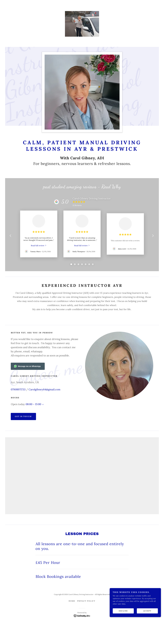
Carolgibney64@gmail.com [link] (44, 389)
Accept (147, 611)
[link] (82, 24)
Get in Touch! (23, 416)
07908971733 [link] (18, 389)
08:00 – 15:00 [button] (33, 404)
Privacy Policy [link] (86, 601)
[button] (42, 404)
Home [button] (72, 601)
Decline (123, 611)
